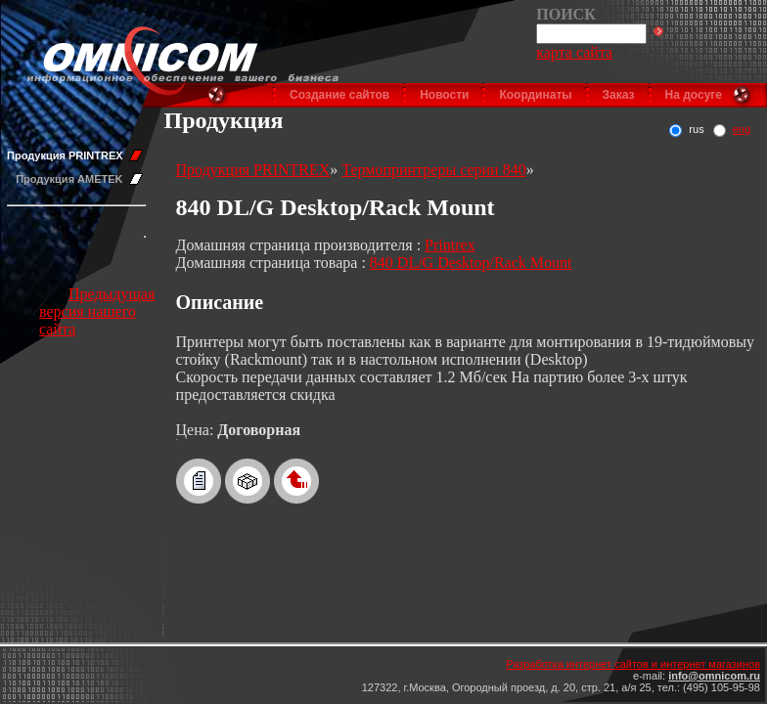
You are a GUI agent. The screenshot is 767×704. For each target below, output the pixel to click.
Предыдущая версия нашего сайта (97, 311)
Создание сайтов (339, 95)
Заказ (619, 95)
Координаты (535, 95)
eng (741, 129)
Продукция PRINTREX (65, 155)
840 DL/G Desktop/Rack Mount (471, 262)
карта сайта (574, 52)
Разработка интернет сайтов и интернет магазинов (633, 664)
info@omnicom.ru (714, 676)
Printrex (450, 245)
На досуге (693, 95)
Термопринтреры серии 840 (433, 169)
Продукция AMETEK (69, 179)
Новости (444, 95)
